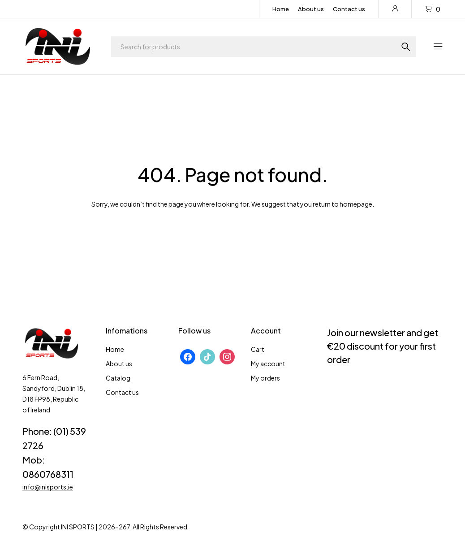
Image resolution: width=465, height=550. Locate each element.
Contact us (349, 9)
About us (311, 9)
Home (280, 9)
